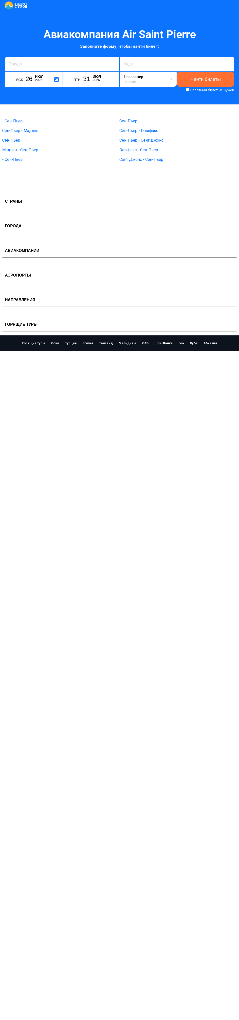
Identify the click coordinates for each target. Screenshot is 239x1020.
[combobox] (62, 64)
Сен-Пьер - (129, 121)
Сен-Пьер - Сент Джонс (141, 140)
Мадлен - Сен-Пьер (20, 150)
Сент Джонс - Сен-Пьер (141, 159)
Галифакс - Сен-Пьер (138, 150)
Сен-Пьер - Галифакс (138, 130)
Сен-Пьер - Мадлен (20, 130)
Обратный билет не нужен (212, 90)
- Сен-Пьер (12, 121)
